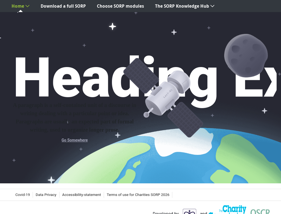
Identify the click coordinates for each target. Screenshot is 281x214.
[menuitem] (20, 6)
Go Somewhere (74, 140)
